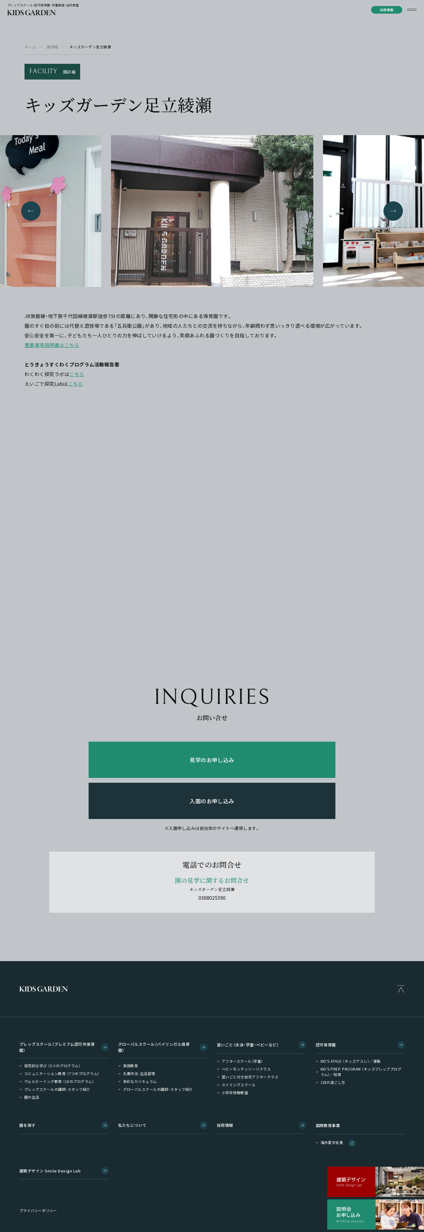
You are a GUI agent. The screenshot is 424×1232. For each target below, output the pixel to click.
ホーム (30, 46)
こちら (76, 374)
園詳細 (52, 46)
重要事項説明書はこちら (51, 345)
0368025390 (212, 897)
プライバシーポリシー (38, 1210)
